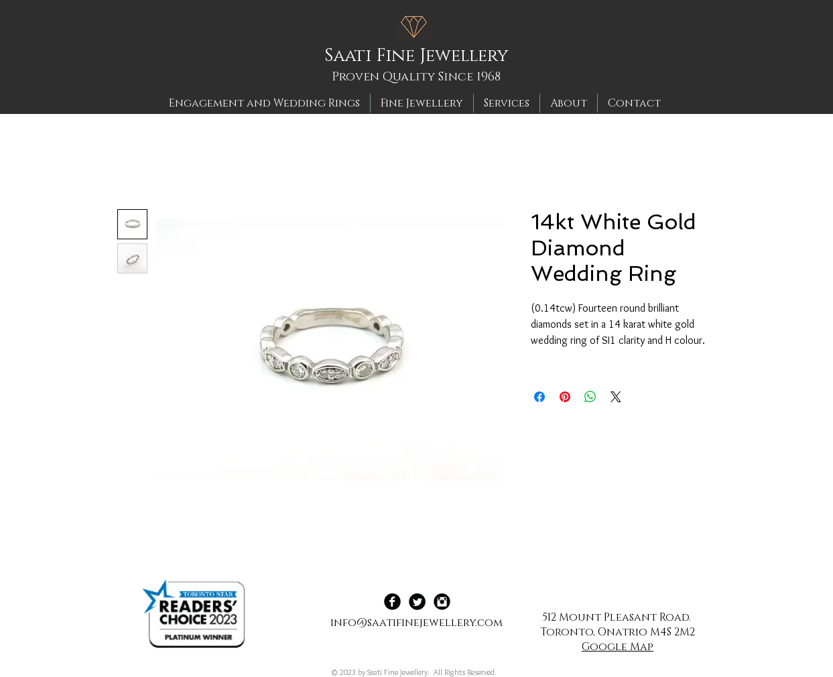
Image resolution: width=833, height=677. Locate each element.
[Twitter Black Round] (417, 601)
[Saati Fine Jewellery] (420, 56)
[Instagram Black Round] (442, 601)
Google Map (617, 646)
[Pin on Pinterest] (565, 397)
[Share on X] (616, 397)
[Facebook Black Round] (392, 601)
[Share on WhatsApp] (590, 397)
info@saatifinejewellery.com (416, 622)
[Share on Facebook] (539, 397)
